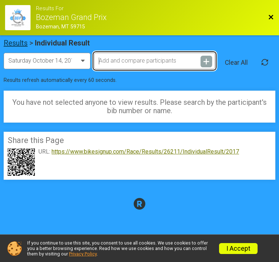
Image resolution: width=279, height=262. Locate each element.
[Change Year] (47, 61)
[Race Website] (20, 17)
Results (16, 43)
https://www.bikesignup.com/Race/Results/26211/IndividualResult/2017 (145, 151)
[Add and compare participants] (154, 61)
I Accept (238, 248)
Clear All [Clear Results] (236, 62)
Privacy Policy (83, 254)
